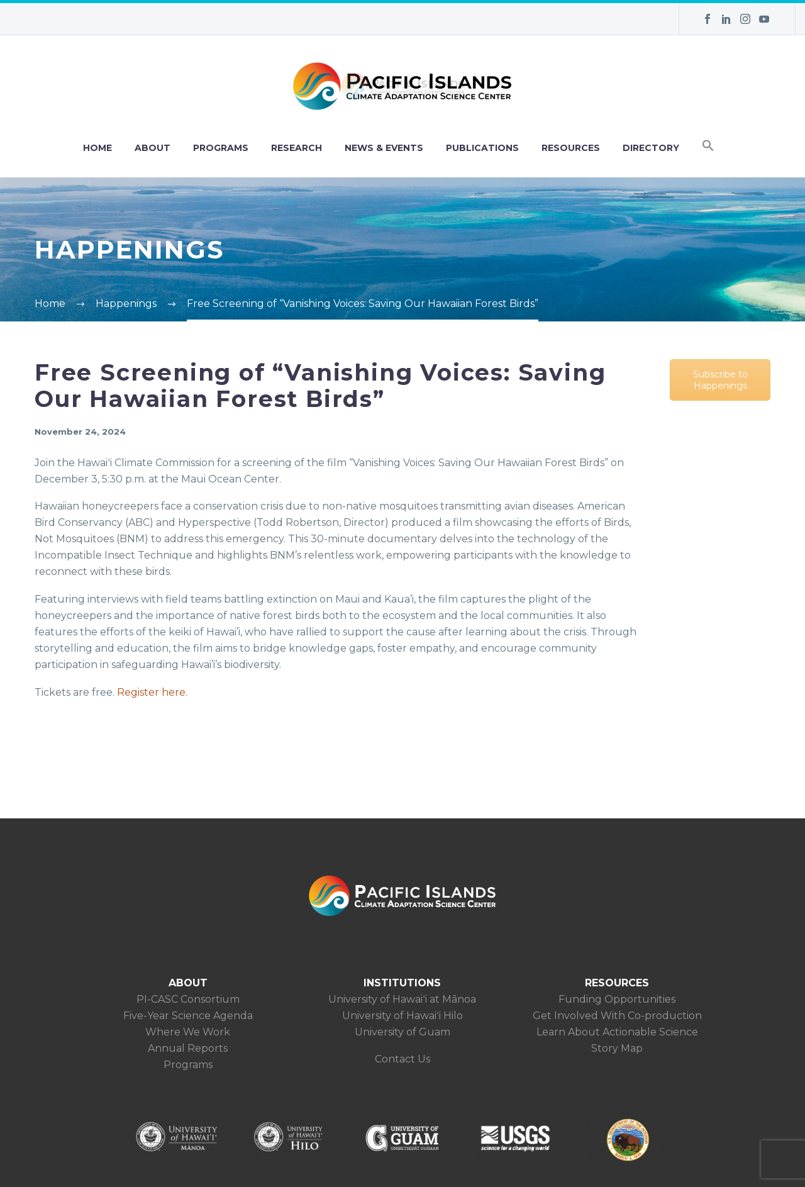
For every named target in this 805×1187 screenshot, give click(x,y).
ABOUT (152, 147)
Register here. (152, 692)
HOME (97, 147)
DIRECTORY (651, 147)
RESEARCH (296, 147)
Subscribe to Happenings (720, 380)
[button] (708, 148)
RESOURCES (570, 147)
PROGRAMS (220, 147)
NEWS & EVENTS (384, 147)
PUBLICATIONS (482, 147)
